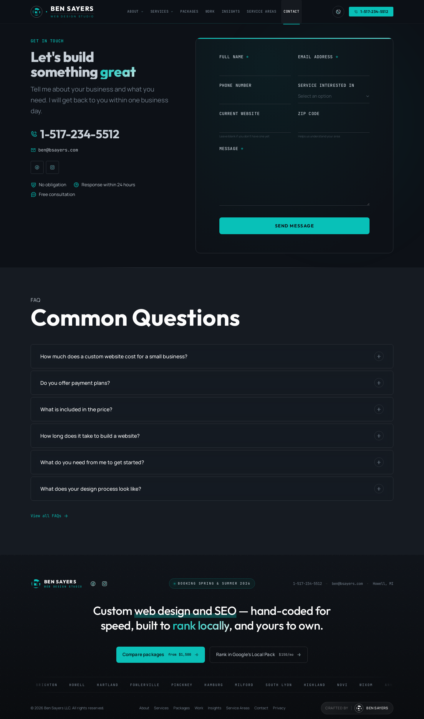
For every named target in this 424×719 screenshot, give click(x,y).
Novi (345, 685)
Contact (261, 707)
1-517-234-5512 (307, 583)
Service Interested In (326, 85)
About (144, 707)
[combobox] (334, 96)
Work (199, 707)
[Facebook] (37, 167)
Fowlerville (148, 685)
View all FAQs (49, 515)
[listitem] (93, 583)
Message (228, 148)
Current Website (239, 113)
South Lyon (282, 685)
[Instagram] (52, 167)
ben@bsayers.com (347, 583)
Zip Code (308, 113)
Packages (181, 707)
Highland (318, 685)
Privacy (279, 707)
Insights (214, 707)
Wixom (369, 685)
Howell (80, 685)
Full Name (231, 56)
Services (161, 707)
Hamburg (217, 685)
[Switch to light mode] (338, 11)
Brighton (50, 685)
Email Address (315, 56)
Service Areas (238, 707)
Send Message (294, 226)
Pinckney (185, 685)
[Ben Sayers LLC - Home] (62, 12)
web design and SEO (185, 610)
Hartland (111, 685)
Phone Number (235, 85)
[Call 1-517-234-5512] (101, 134)
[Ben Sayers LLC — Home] (56, 583)
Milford (247, 685)
